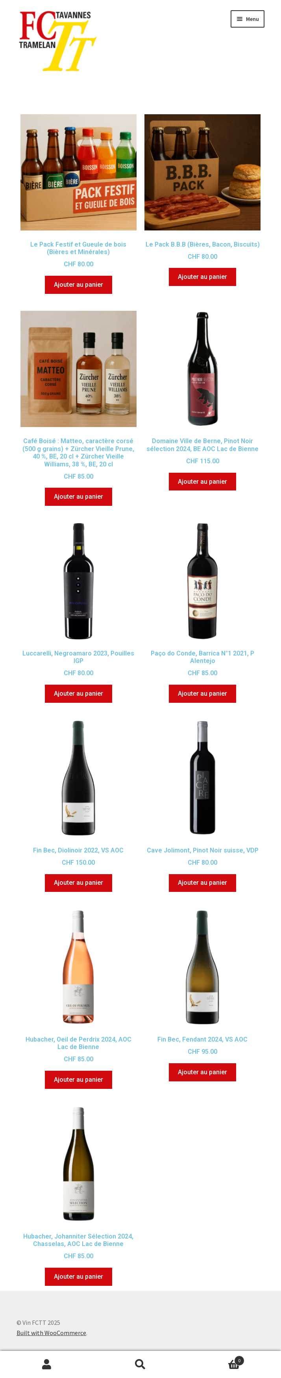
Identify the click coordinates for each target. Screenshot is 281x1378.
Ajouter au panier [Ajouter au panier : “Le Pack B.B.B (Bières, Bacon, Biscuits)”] (202, 276)
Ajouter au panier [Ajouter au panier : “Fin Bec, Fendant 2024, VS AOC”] (202, 1072)
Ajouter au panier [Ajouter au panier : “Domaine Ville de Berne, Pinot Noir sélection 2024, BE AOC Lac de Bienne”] (202, 481)
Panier (215, 1359)
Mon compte (47, 1364)
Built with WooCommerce (51, 1333)
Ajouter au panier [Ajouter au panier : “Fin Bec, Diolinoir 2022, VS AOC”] (78, 882)
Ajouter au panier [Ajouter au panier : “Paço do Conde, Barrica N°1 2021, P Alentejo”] (202, 693)
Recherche (140, 1364)
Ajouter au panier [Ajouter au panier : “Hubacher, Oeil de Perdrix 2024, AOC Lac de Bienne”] (78, 1079)
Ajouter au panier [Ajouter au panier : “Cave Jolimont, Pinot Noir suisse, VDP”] (202, 882)
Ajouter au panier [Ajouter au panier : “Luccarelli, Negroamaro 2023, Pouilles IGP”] (78, 693)
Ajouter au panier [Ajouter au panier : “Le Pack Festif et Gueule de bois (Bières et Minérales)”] (78, 284)
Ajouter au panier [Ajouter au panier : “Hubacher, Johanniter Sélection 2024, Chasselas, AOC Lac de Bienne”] (78, 1276)
